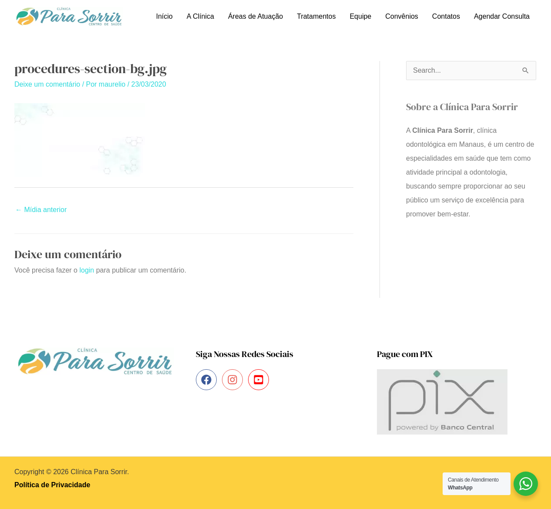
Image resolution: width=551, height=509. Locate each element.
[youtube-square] (260, 379)
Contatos (446, 16)
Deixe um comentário (47, 84)
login (86, 270)
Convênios (401, 16)
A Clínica (200, 16)
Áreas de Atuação (255, 16)
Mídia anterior (41, 209)
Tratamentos (316, 16)
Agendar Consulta (502, 16)
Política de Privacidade (52, 485)
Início (164, 16)
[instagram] (234, 379)
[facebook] (208, 379)
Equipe (360, 16)
